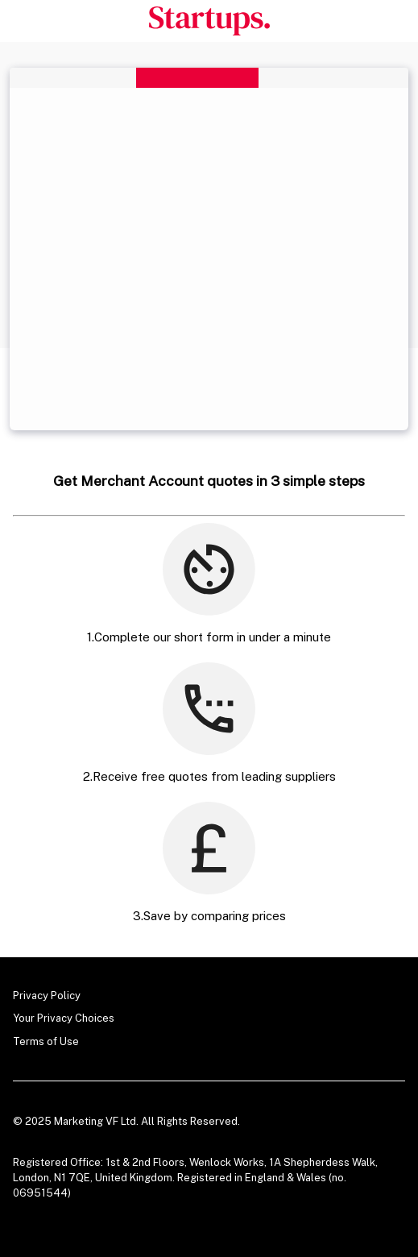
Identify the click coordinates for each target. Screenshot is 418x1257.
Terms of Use (46, 1041)
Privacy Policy (47, 995)
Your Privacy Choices (63, 1018)
